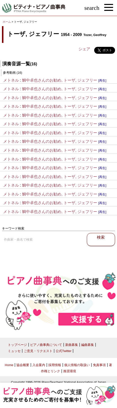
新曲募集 (71, 345)
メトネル (11, 80)
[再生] (102, 80)
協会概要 (22, 365)
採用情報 (54, 365)
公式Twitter (63, 351)
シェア (84, 49)
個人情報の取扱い (77, 365)
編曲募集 (87, 345)
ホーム (7, 21)
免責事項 (99, 365)
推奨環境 (69, 371)
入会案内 (38, 365)
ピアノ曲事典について (46, 345)
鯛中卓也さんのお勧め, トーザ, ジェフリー (59, 80)
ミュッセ (14, 351)
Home (9, 365)
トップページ (17, 345)
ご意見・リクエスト (38, 351)
